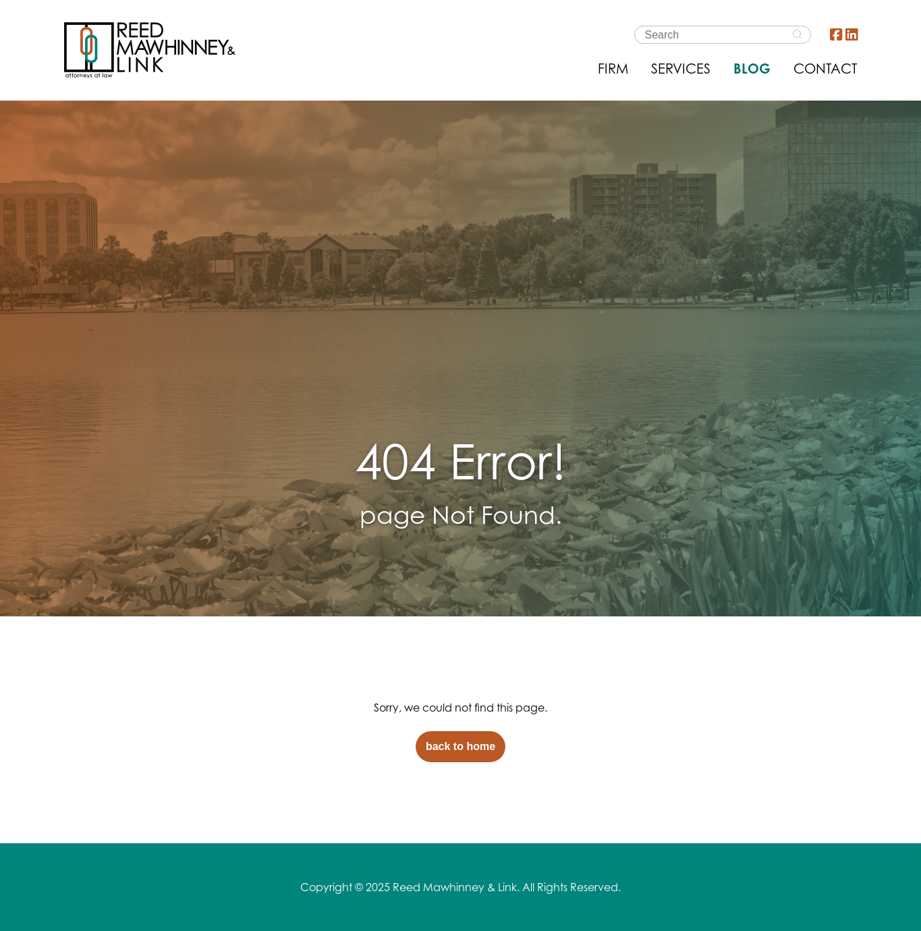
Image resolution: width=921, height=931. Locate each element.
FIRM (613, 68)
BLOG (752, 68)
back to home (460, 746)
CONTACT (825, 68)
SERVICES (680, 68)
